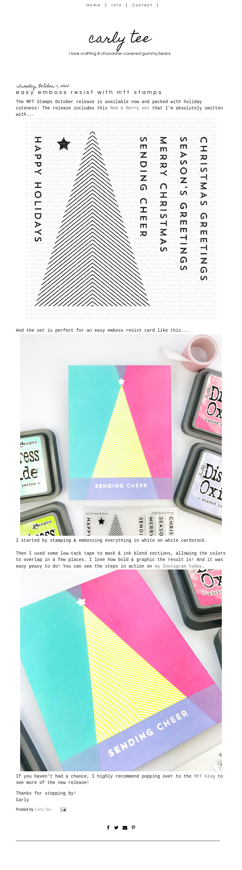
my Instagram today (178, 566)
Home (93, 5)
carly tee (120, 39)
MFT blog (204, 776)
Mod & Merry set (130, 108)
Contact (142, 5)
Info (117, 5)
